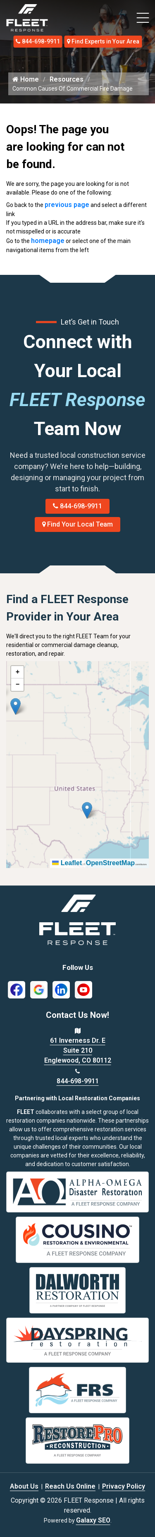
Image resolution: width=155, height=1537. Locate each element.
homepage (47, 241)
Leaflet (67, 862)
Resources (66, 79)
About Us (24, 1486)
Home (25, 79)
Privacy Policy (123, 1486)
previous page (67, 205)
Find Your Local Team (77, 524)
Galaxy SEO (93, 1520)
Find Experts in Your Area (103, 41)
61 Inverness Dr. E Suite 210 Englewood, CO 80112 (77, 1050)
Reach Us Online (70, 1486)
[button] (15, 706)
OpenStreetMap (110, 862)
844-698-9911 (38, 41)
